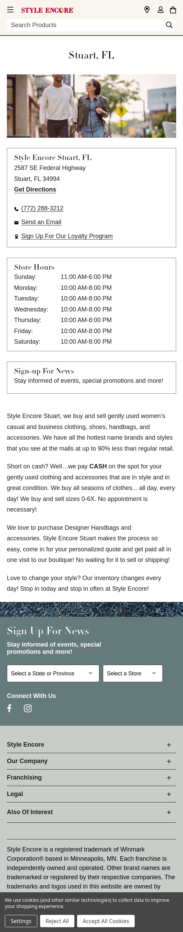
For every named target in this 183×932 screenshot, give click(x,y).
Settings (21, 921)
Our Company (27, 761)
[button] (9, 8)
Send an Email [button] (41, 222)
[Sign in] (160, 10)
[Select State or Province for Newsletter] (53, 673)
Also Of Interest (30, 812)
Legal (15, 793)
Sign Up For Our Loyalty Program (67, 236)
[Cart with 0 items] (173, 9)
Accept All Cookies (106, 921)
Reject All (57, 921)
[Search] (169, 27)
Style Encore (25, 744)
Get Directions (35, 189)
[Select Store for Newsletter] (133, 673)
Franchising (24, 777)
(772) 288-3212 (42, 208)
